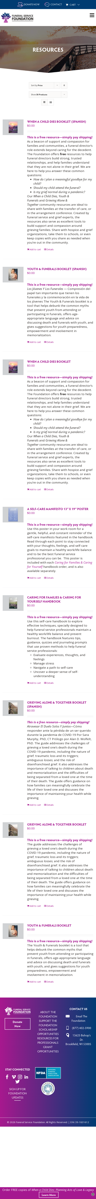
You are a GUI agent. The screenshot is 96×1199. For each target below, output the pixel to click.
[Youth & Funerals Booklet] (13, 931)
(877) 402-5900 (81, 1028)
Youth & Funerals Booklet (49, 925)
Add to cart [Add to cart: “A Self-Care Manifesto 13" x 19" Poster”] (35, 577)
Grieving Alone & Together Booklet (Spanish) (56, 704)
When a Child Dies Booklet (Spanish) (56, 121)
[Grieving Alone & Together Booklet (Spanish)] (13, 708)
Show (39, 94)
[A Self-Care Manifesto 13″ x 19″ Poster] (13, 514)
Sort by (37, 85)
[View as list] (51, 102)
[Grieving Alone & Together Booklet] (13, 830)
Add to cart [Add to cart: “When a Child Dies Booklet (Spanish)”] (35, 249)
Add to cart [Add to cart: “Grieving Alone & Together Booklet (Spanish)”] (35, 804)
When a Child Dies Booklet (49, 361)
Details (50, 249)
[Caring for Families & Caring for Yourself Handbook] (13, 603)
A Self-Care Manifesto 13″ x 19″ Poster (57, 509)
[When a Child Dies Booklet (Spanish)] (13, 127)
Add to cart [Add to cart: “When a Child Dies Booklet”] (35, 489)
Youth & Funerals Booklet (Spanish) (57, 269)
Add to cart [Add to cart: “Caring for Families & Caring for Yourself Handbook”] (35, 682)
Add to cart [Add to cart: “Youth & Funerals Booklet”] (35, 981)
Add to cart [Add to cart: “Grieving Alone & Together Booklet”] (35, 905)
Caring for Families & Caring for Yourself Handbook (54, 599)
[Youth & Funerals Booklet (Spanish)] (13, 274)
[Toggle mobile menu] (92, 15)
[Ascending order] (64, 85)
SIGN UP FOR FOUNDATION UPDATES (17, 1093)
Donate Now (17, 1024)
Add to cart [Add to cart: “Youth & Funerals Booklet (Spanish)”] (35, 342)
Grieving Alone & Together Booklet (56, 824)
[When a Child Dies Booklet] (13, 367)
